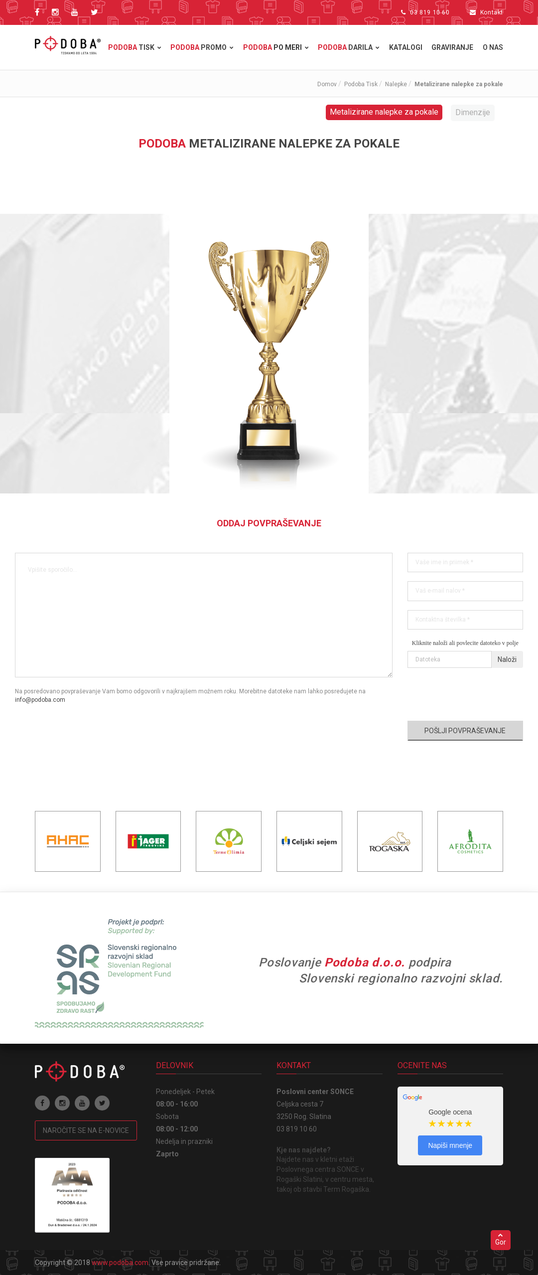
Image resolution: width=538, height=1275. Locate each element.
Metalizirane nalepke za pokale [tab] (384, 112)
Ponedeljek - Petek (185, 1092)
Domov (327, 84)
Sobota (167, 1116)
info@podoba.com (40, 699)
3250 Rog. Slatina (303, 1116)
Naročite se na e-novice (86, 1130)
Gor (501, 1239)
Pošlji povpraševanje (465, 731)
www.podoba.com (120, 1263)
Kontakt (491, 12)
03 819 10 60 (429, 12)
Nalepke (396, 84)
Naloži (507, 659)
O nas (493, 47)
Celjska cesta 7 (299, 1104)
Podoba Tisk (361, 84)
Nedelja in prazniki (184, 1141)
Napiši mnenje (450, 1145)
